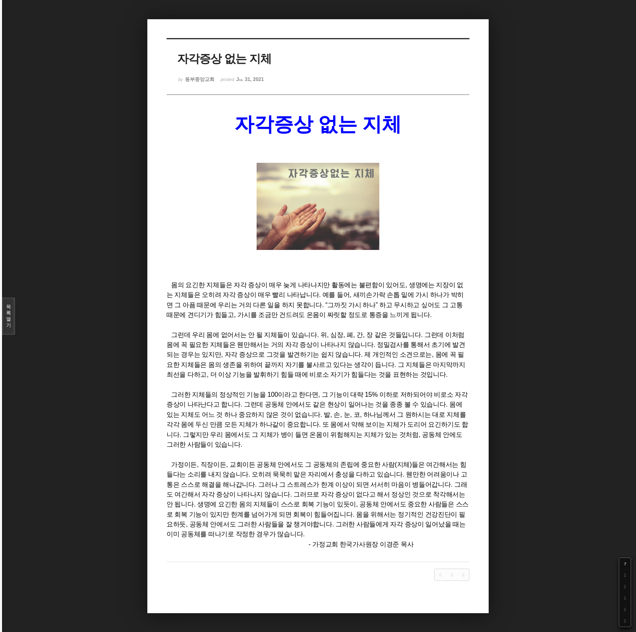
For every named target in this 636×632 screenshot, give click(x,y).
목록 (8, 316)
